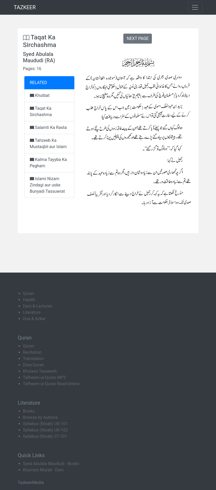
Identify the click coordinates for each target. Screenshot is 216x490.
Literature (32, 312)
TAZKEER (25, 7)
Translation (33, 358)
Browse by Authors (40, 417)
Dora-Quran (33, 364)
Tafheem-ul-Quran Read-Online (51, 383)
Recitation (32, 352)
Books (29, 411)
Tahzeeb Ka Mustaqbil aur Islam (48, 143)
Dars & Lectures (37, 306)
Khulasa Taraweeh (40, 371)
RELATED (38, 82)
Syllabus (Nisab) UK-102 (45, 430)
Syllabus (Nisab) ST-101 (45, 436)
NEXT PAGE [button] (137, 38)
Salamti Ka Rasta (48, 127)
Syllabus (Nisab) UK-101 (45, 423)
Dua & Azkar (34, 318)
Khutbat (40, 95)
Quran (28, 293)
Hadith (29, 299)
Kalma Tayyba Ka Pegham (48, 162)
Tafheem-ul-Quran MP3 (44, 377)
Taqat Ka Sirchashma (41, 111)
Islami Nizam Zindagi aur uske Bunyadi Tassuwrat (47, 185)
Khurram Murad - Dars (43, 469)
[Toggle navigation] (195, 7)
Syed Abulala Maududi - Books (51, 463)
